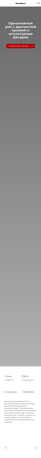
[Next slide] (35, 447)
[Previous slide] (5, 447)
